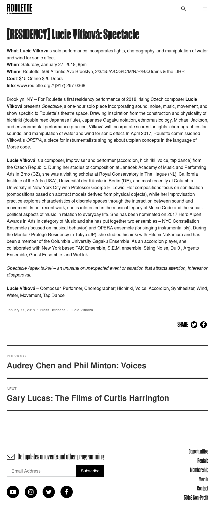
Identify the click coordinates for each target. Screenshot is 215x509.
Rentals (202, 460)
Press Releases (53, 309)
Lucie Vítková (82, 309)
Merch (203, 479)
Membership (199, 469)
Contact (202, 488)
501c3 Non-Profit (196, 497)
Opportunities (198, 451)
